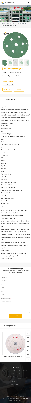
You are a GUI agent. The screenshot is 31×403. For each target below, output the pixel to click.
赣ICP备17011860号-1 (9, 398)
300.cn (20, 400)
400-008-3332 (17, 381)
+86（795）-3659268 (14, 376)
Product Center (13, 23)
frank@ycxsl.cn (17, 384)
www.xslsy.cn (17, 387)
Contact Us (15, 367)
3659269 (20, 376)
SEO (26, 398)
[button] (26, 44)
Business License (20, 398)
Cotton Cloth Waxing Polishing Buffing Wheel (15, 356)
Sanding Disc (23, 23)
